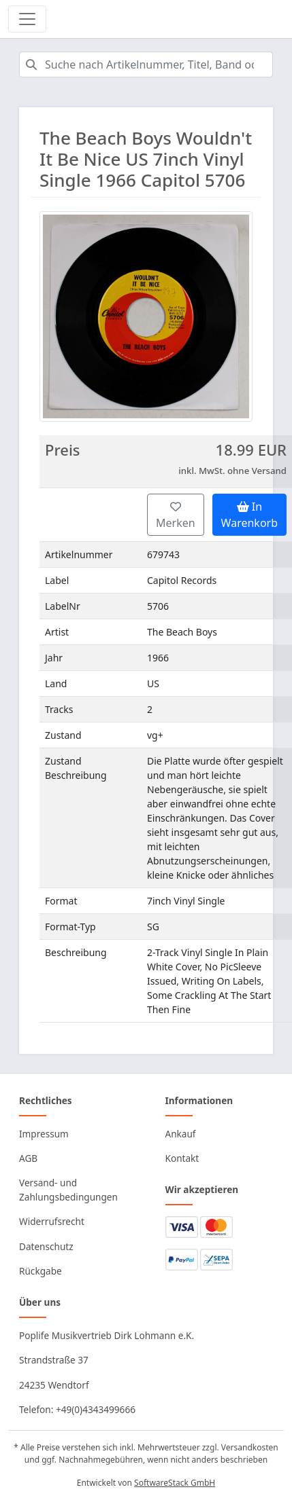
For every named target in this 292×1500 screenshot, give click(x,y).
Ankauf (180, 1133)
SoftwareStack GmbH (174, 1482)
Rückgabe (40, 1270)
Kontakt (182, 1158)
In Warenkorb (249, 514)
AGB (28, 1158)
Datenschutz (46, 1246)
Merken (175, 515)
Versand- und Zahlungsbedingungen (68, 1189)
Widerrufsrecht (51, 1221)
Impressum (44, 1133)
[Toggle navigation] (27, 19)
